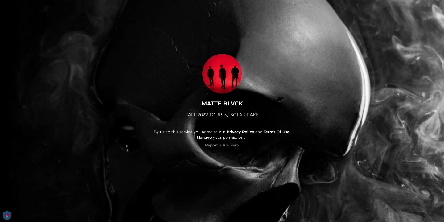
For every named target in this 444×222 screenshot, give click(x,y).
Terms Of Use (277, 132)
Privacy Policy (240, 132)
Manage (204, 137)
